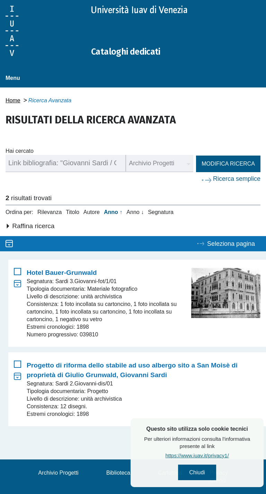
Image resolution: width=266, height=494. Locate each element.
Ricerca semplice (236, 178)
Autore (91, 212)
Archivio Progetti (58, 473)
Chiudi (216, 473)
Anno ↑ (113, 212)
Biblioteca (118, 473)
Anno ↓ (135, 212)
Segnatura (161, 212)
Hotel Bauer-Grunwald (62, 272)
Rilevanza (49, 212)
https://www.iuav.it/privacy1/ (216, 457)
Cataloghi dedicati (132, 51)
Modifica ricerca (228, 163)
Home (13, 100)
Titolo (72, 212)
